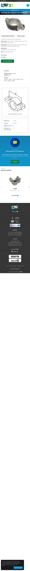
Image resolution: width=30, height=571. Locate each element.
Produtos (7, 12)
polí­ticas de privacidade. (10, 565)
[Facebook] (15, 212)
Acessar (15, 161)
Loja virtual (7, 61)
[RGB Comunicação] (20, 271)
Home (2, 12)
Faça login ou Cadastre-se (23, 1)
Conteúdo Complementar (15, 269)
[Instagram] (12, 212)
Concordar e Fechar (18, 567)
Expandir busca (15, 10)
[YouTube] (17, 212)
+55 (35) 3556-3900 (15, 241)
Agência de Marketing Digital (13, 271)
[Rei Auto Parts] (7, 5)
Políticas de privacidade (15, 268)
